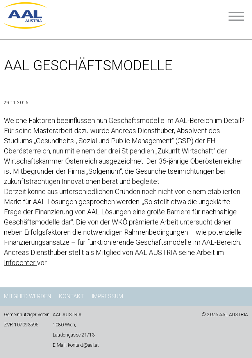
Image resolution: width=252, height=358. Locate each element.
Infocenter (20, 262)
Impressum (107, 296)
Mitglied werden (27, 296)
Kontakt (71, 296)
